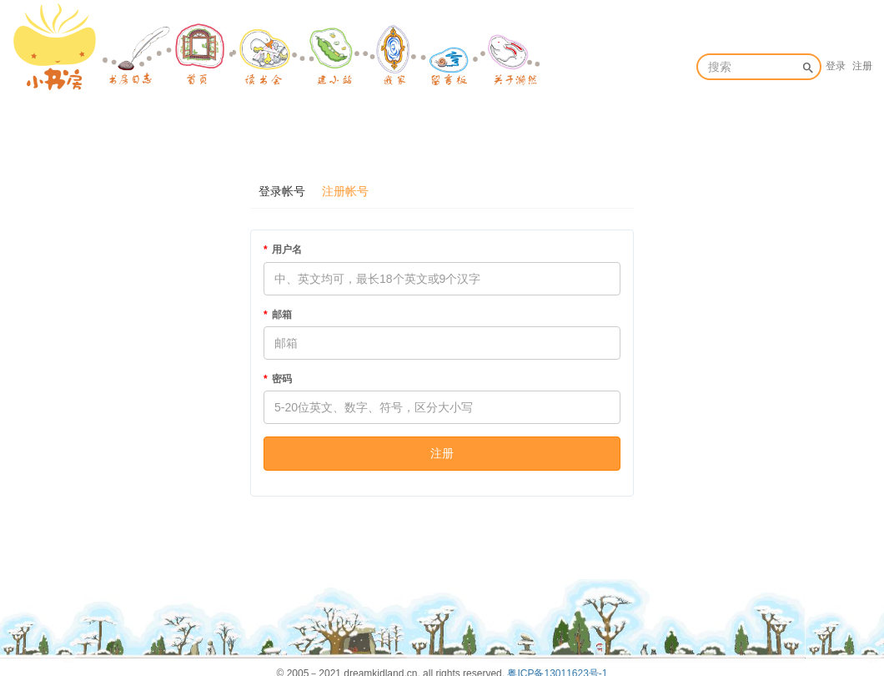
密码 (282, 379)
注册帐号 (345, 191)
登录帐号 (282, 191)
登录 (836, 66)
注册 (862, 66)
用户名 (287, 249)
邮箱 (282, 314)
